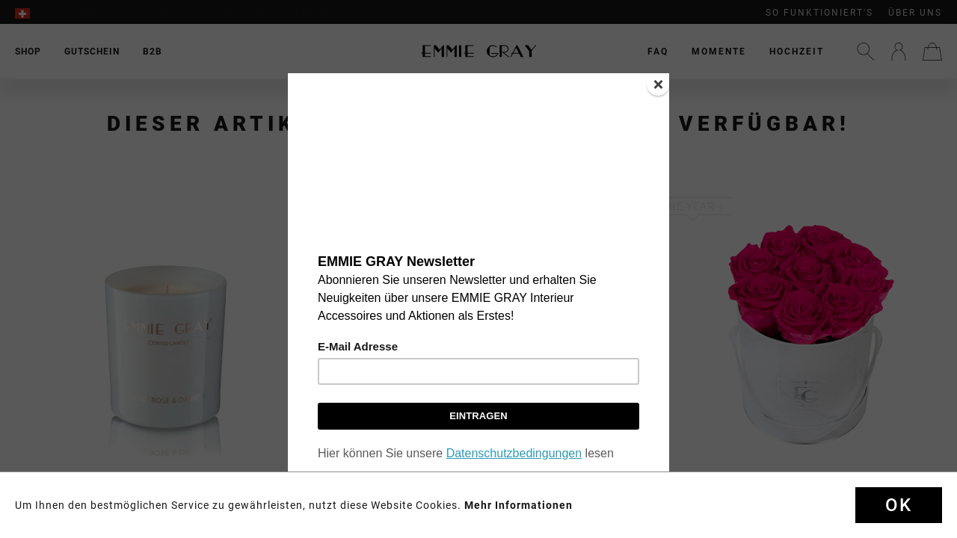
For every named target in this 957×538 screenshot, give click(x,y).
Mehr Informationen (518, 505)
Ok (898, 505)
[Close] (658, 84)
